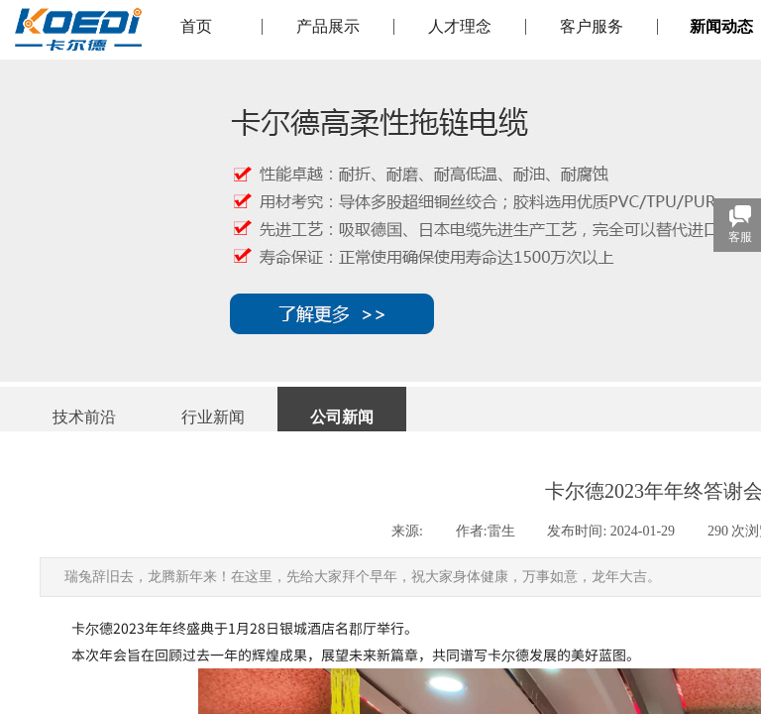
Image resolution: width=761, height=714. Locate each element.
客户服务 (591, 27)
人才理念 (459, 27)
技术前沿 (84, 417)
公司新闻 (342, 417)
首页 (196, 27)
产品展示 (328, 27)
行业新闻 (213, 417)
